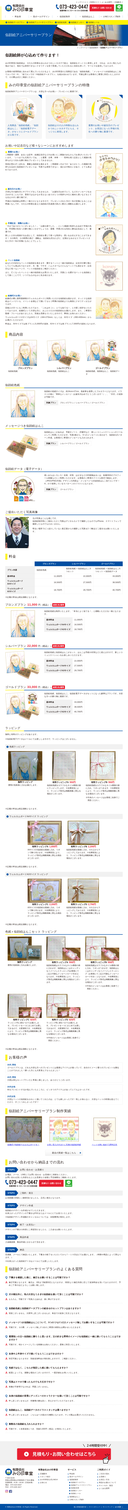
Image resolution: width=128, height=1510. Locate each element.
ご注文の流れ (104, 1474)
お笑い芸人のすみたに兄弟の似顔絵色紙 (64, 1131)
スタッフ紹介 (45, 1477)
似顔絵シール (93, 22)
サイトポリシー (94, 1507)
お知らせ (43, 1482)
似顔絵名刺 (62, 22)
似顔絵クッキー (77, 22)
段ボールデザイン (41, 16)
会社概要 (118, 1507)
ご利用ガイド (94, 2)
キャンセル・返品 (106, 1485)
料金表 (18, 16)
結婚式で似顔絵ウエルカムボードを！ (23, 1131)
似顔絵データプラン (16, 22)
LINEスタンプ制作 (111, 16)
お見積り (102, 1477)
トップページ (81, 2)
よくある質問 (107, 2)
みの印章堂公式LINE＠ (49, 1479)
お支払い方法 (104, 1479)
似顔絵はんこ (88, 16)
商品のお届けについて (107, 1482)
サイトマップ (107, 1507)
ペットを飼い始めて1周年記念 (104, 1131)
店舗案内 (117, 2)
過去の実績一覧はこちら (64, 1153)
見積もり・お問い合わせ (64, 1453)
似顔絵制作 (65, 16)
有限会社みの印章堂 (48, 1470)
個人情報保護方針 (80, 1507)
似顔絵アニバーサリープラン (41, 22)
